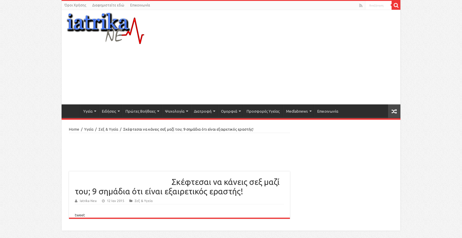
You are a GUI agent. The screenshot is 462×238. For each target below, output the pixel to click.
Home (74, 129)
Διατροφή (203, 111)
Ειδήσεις (109, 111)
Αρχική (72, 110)
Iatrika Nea (88, 201)
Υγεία (88, 111)
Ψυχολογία (174, 111)
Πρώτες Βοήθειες (141, 111)
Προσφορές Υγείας (263, 111)
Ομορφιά (229, 111)
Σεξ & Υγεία (108, 129)
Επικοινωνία (140, 5)
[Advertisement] (289, 57)
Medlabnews (297, 111)
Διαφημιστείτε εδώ (108, 5)
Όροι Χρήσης (75, 5)
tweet (80, 215)
